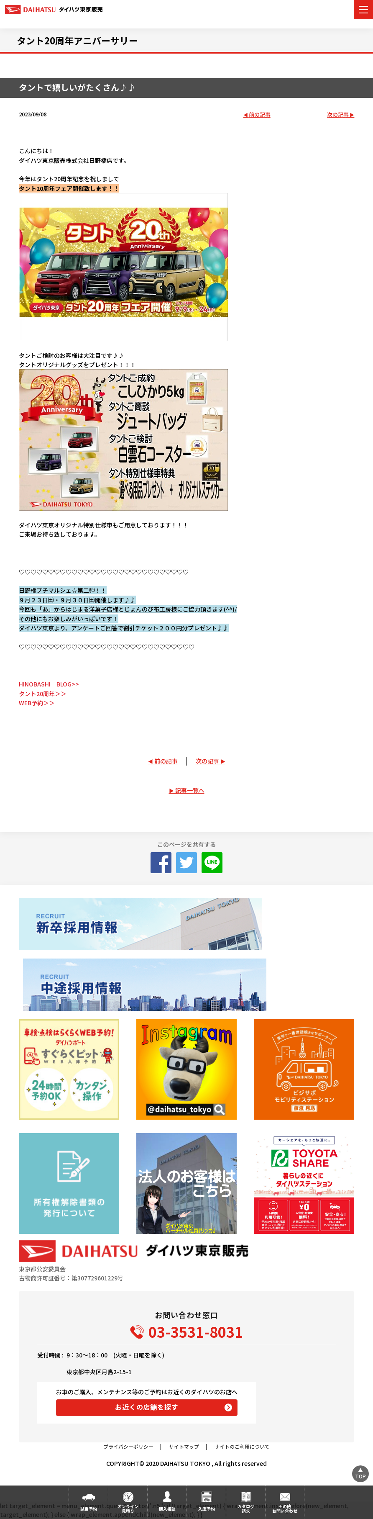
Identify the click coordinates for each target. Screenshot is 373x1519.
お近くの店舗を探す (146, 1407)
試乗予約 (88, 1509)
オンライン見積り (128, 1508)
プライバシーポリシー (128, 1446)
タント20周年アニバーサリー (77, 40)
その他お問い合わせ (284, 1508)
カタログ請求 (246, 1508)
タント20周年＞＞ (42, 693)
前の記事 (260, 114)
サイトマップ (184, 1446)
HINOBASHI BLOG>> (49, 684)
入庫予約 (206, 1509)
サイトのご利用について (242, 1446)
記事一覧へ (189, 790)
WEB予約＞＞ (37, 703)
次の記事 (338, 114)
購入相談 (167, 1509)
